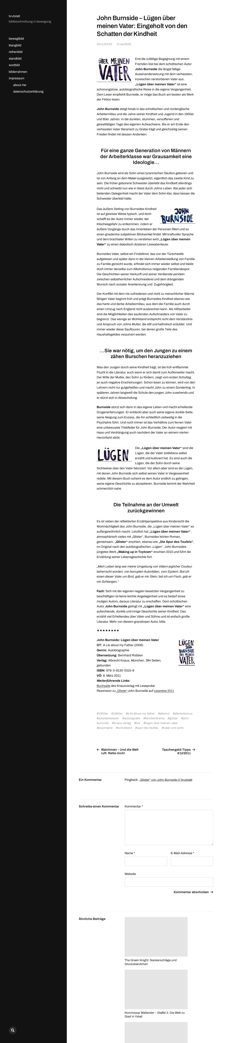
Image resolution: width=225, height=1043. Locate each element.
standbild (15, 58)
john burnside (121, 723)
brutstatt (14, 16)
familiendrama (180, 718)
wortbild (14, 65)
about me (19, 85)
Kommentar (134, 811)
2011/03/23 (104, 44)
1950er (103, 713)
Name (130, 858)
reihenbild (15, 52)
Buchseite (104, 686)
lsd (161, 723)
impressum (16, 78)
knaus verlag (145, 723)
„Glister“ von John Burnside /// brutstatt (166, 784)
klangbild (15, 45)
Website (130, 878)
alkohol (166, 713)
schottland (135, 728)
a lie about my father (142, 713)
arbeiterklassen (132, 718)
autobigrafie (156, 718)
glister (102, 723)
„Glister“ (121, 691)
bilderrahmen (18, 72)
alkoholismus (107, 718)
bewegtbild (16, 38)
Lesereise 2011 (164, 691)
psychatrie (116, 728)
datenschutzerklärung (28, 91)
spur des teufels (159, 728)
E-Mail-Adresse (182, 858)
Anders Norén (204, 1027)
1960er (118, 713)
